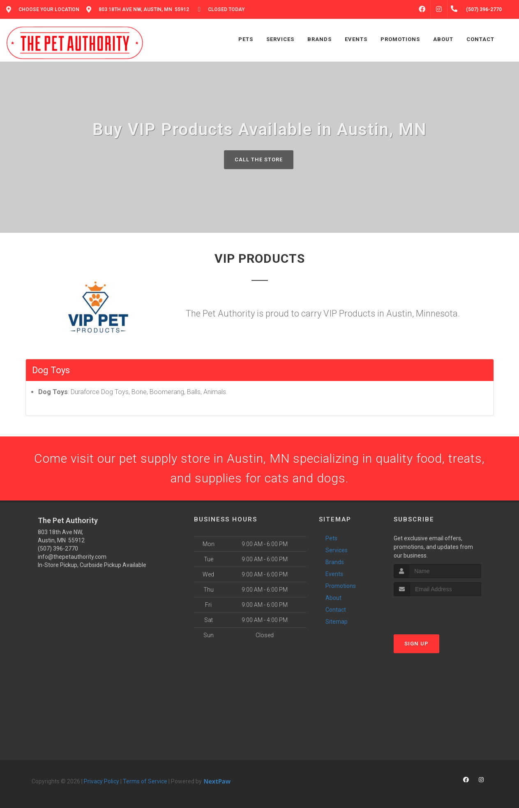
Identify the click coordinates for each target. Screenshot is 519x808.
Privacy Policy (101, 781)
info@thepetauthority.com (72, 556)
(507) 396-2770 (58, 548)
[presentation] (437, 611)
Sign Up (416, 643)
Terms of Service (145, 781)
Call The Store (259, 159)
